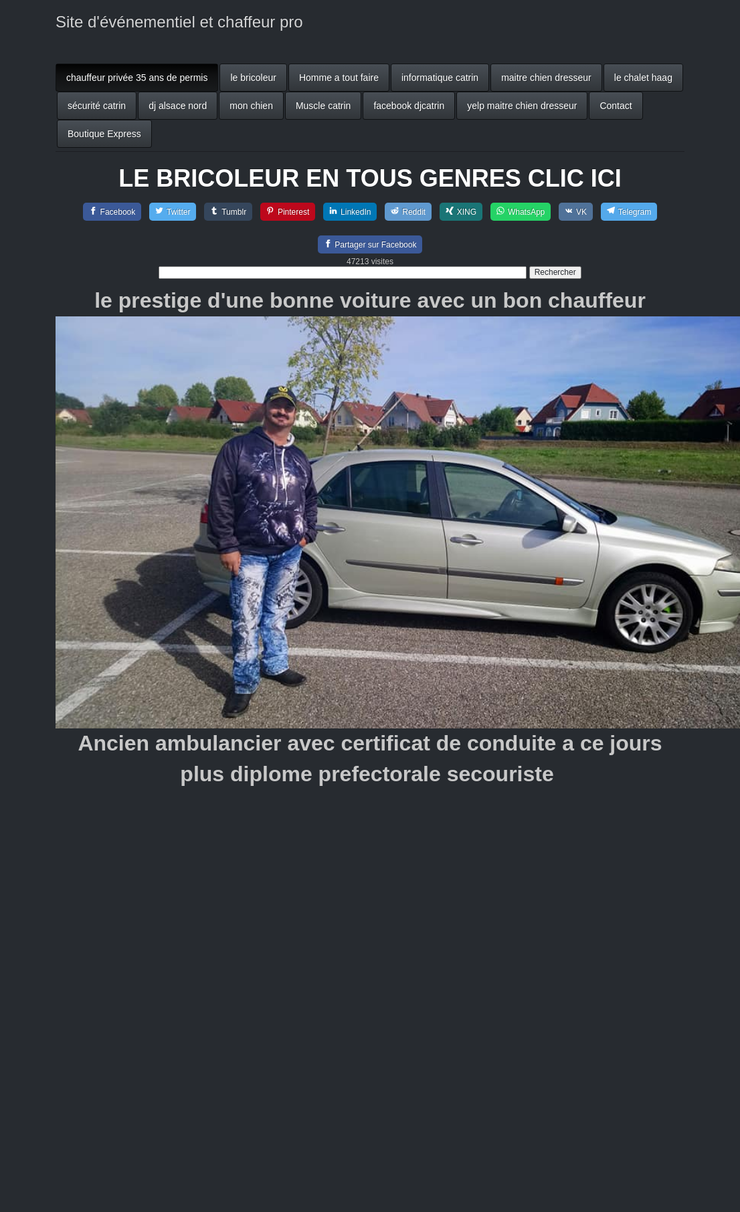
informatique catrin (439, 77)
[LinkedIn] (350, 212)
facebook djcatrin (408, 105)
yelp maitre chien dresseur (522, 105)
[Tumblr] (228, 212)
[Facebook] (112, 212)
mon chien (251, 105)
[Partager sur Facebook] (370, 244)
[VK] (576, 212)
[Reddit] (408, 212)
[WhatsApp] (520, 212)
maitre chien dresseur (546, 77)
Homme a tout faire (339, 77)
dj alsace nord (178, 105)
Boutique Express (104, 133)
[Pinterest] (287, 212)
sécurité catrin (97, 105)
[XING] (461, 212)
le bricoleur (253, 77)
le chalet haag (643, 77)
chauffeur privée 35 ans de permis (136, 77)
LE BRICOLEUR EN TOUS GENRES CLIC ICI (369, 178)
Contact (615, 105)
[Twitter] (172, 212)
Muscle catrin (323, 105)
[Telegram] (629, 212)
